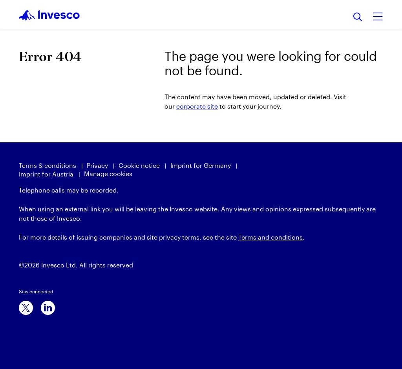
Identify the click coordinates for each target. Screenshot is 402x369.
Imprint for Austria (46, 174)
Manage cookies (108, 173)
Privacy (97, 165)
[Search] (358, 17)
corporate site (197, 106)
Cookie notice (139, 165)
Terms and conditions (270, 237)
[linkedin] (48, 308)
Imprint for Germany (200, 165)
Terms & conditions (47, 165)
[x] (26, 308)
